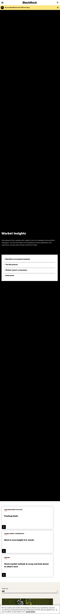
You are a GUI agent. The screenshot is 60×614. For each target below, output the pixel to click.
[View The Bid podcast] (11, 264)
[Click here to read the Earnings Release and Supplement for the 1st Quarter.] (17, 7)
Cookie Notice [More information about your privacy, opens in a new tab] (30, 613)
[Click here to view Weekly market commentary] (15, 270)
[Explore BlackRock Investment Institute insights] (17, 259)
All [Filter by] (3, 591)
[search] (57, 2)
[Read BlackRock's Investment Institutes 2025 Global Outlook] (27, 518)
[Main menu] (2, 2)
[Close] (56, 611)
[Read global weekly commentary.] (27, 541)
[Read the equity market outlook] (27, 565)
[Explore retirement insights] (9, 275)
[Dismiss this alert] (57, 7)
